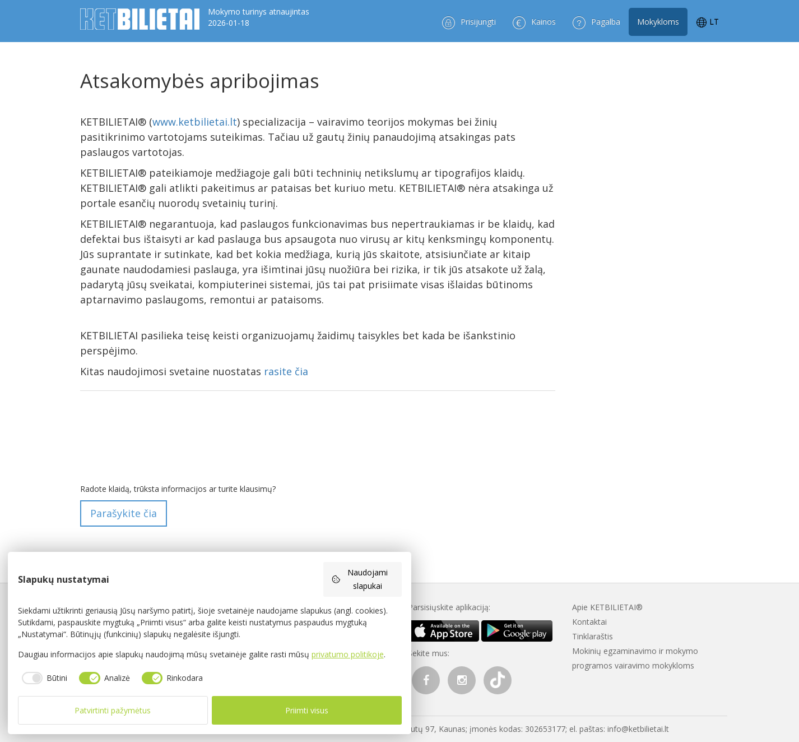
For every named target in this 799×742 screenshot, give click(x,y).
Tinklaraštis (592, 636)
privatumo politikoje (348, 654)
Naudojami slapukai (359, 579)
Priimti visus (306, 710)
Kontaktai (589, 621)
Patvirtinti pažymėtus (113, 710)
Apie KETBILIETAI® (607, 607)
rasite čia (286, 371)
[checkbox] (43, 678)
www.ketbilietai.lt (194, 121)
